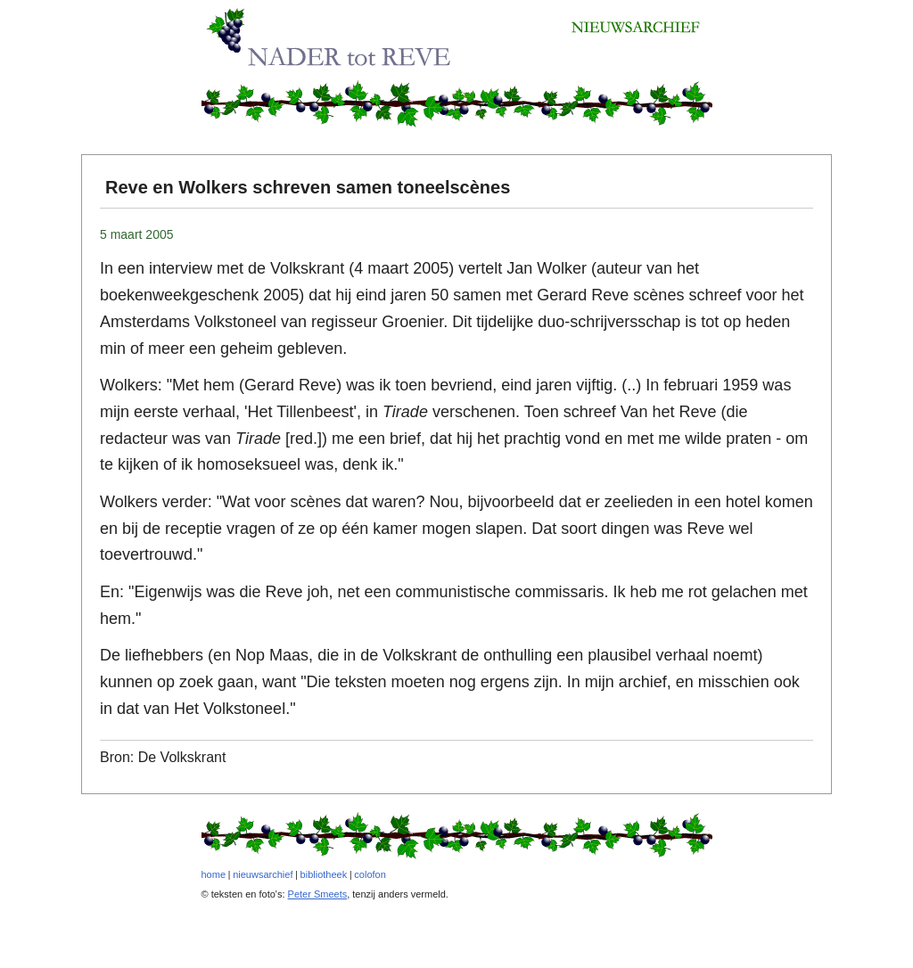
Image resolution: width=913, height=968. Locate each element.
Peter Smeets (318, 894)
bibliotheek (324, 874)
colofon (369, 874)
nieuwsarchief (262, 874)
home (214, 874)
